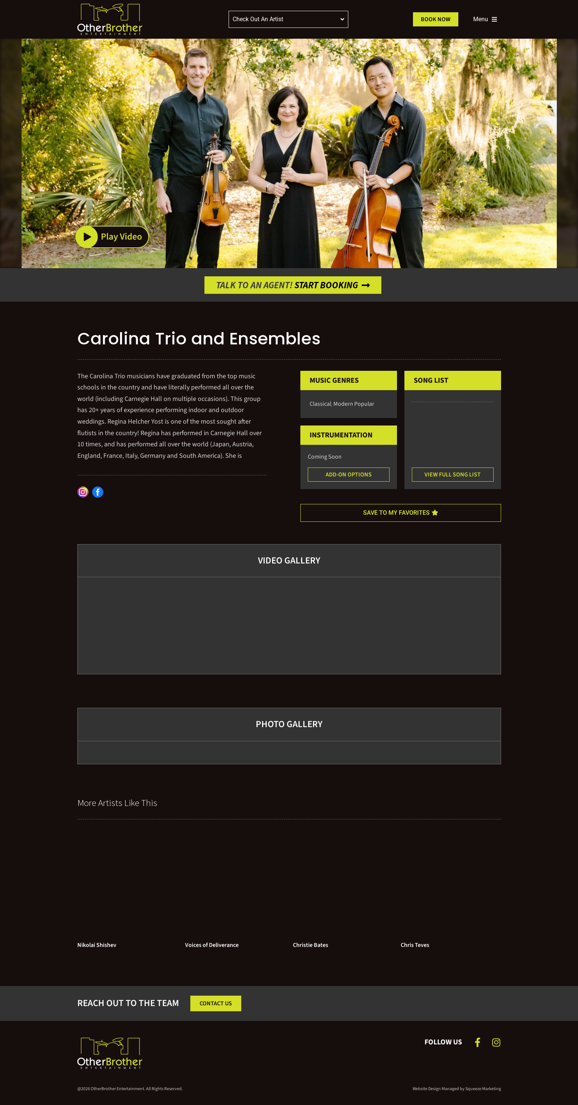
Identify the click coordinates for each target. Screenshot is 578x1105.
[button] (112, 237)
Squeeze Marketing (483, 1089)
